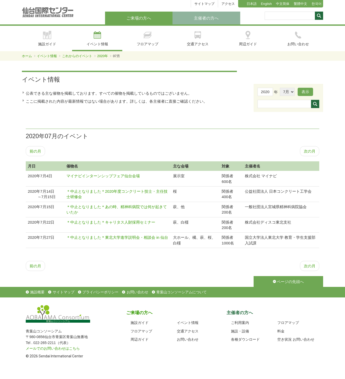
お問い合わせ (298, 38)
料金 (280, 331)
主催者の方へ (206, 18)
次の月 (309, 151)
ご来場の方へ (138, 18)
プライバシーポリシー (100, 292)
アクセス (228, 4)
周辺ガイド (248, 38)
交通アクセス (198, 38)
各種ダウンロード (245, 339)
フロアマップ (147, 38)
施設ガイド (47, 38)
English (266, 4)
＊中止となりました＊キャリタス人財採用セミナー (110, 222)
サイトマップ (204, 4)
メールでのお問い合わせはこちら (53, 348)
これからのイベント (77, 56)
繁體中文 (300, 4)
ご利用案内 (240, 323)
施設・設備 (240, 331)
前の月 (35, 151)
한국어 (317, 4)
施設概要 (37, 292)
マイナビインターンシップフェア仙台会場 (103, 176)
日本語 (252, 4)
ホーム (27, 56)
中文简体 (282, 4)
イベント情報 (97, 38)
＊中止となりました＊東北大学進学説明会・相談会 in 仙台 (117, 237)
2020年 (102, 56)
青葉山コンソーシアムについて (181, 292)
